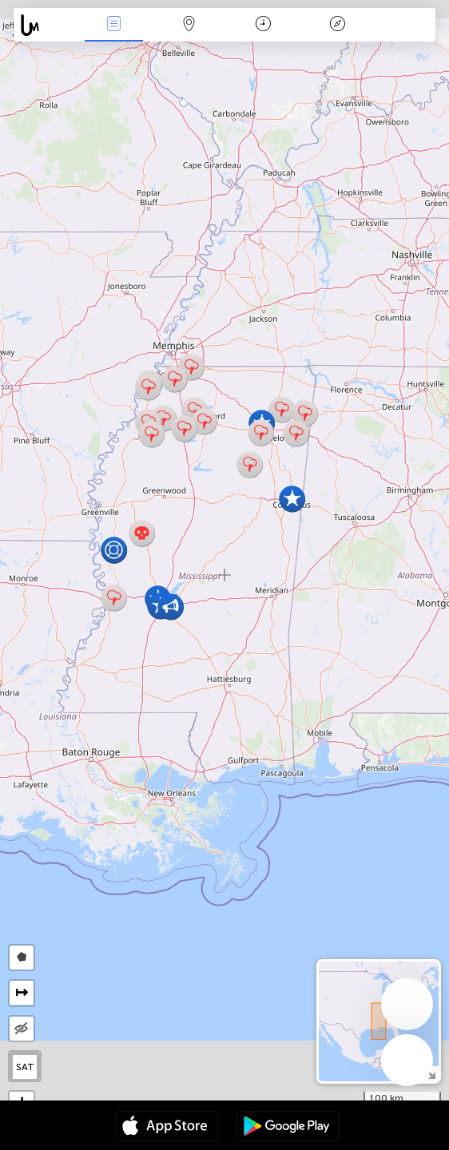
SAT (25, 1067)
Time (263, 25)
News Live (114, 25)
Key (338, 25)
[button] (113, 597)
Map (189, 25)
